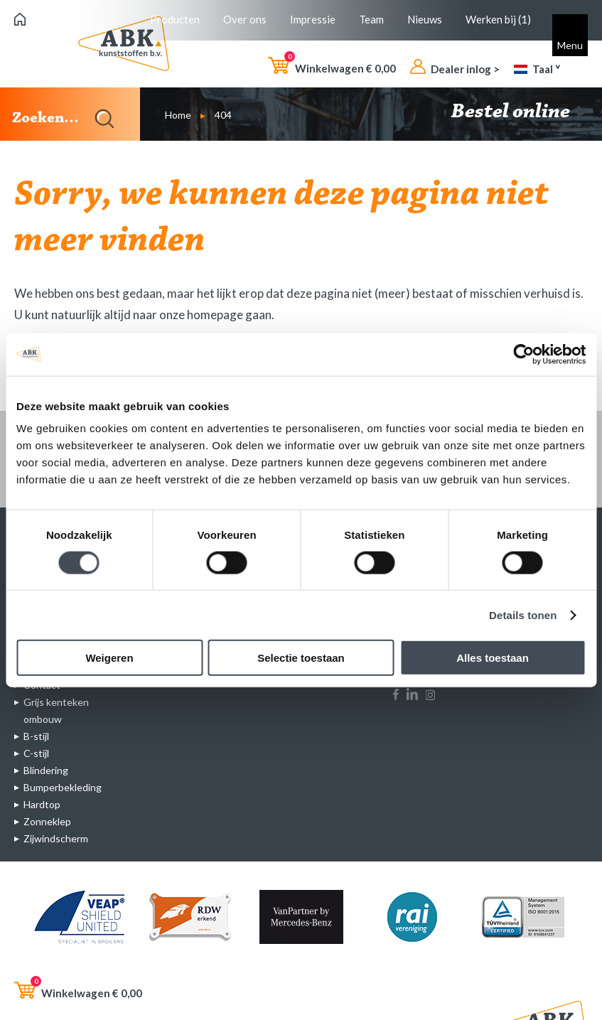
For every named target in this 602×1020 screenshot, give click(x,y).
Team (371, 19)
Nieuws (424, 19)
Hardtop (41, 804)
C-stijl (36, 753)
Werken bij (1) (498, 19)
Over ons (245, 19)
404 (223, 115)
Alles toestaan (492, 658)
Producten (175, 19)
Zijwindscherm (55, 838)
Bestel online (519, 112)
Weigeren (109, 658)
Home (178, 115)
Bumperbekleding (62, 787)
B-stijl (36, 736)
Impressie (312, 19)
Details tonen (523, 614)
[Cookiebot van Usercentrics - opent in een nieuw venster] (523, 354)
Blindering (45, 770)
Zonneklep (47, 821)
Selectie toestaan (301, 658)
